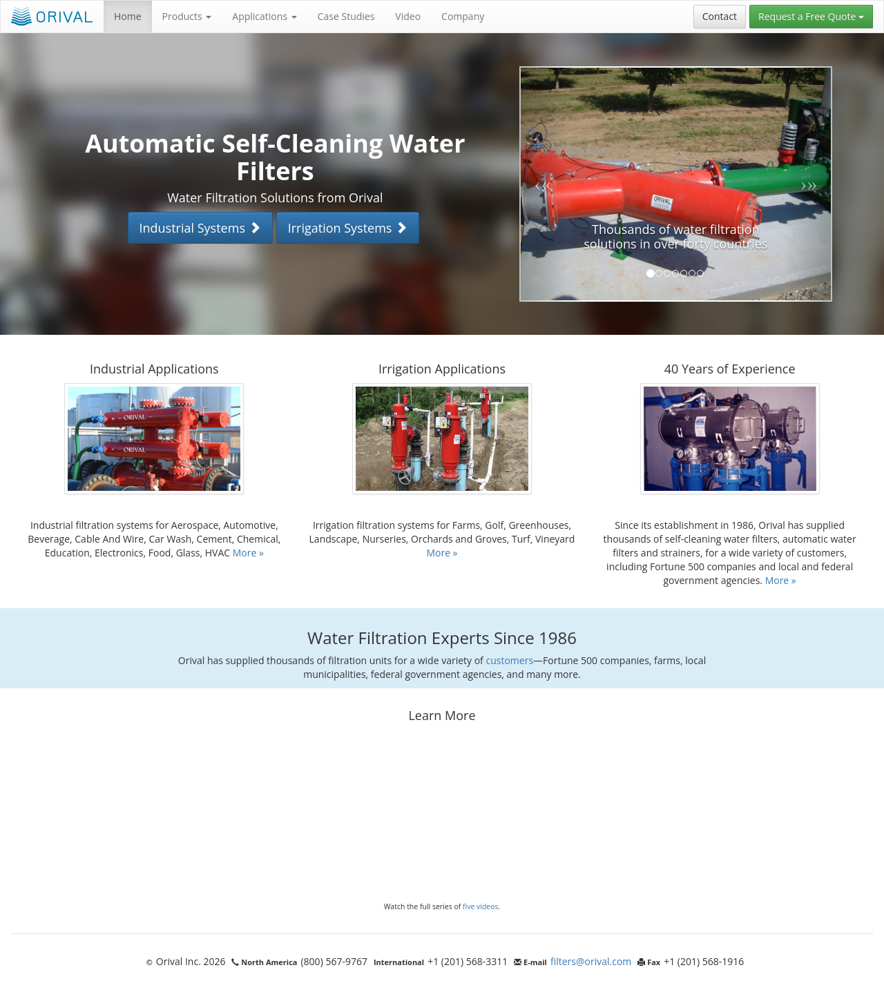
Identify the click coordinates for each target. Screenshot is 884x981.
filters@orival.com (590, 961)
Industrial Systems (200, 228)
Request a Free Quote (811, 16)
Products (187, 16)
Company (462, 16)
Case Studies (346, 16)
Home (128, 16)
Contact (719, 16)
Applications (264, 16)
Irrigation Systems (347, 228)
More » (248, 552)
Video (408, 16)
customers (509, 660)
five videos (481, 906)
